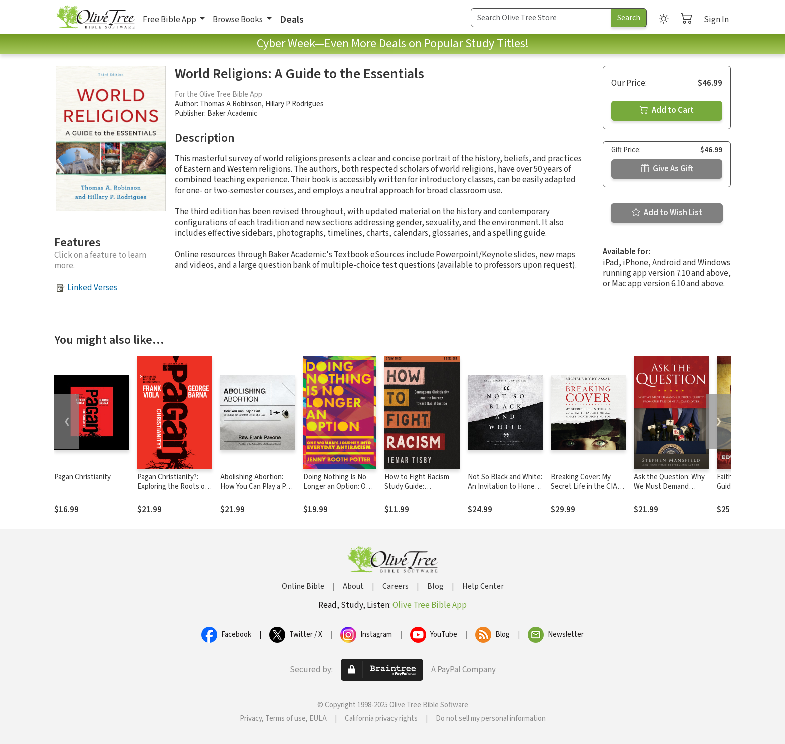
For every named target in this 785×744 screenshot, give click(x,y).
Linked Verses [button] (92, 288)
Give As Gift (667, 169)
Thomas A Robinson (231, 104)
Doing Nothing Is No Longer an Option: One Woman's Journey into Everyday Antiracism (338, 491)
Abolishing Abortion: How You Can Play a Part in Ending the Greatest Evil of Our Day (257, 491)
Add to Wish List (667, 213)
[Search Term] (541, 17)
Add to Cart (667, 110)
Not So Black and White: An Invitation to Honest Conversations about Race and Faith (505, 491)
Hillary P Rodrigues (294, 104)
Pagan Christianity (82, 477)
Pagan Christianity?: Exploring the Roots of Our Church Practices (172, 486)
